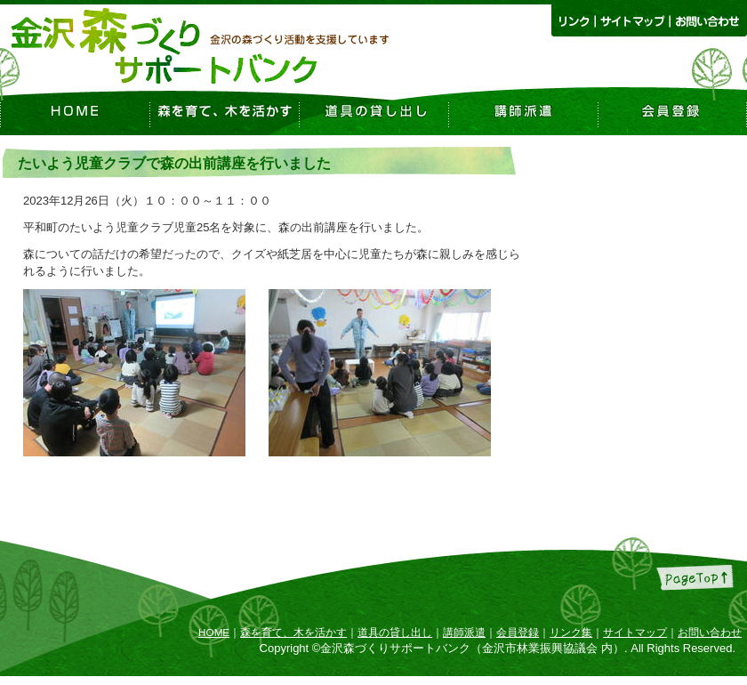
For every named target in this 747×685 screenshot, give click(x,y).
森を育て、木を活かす (293, 632)
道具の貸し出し (394, 632)
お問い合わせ (710, 632)
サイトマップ (635, 632)
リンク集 (571, 632)
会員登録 (517, 632)
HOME (213, 632)
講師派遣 (464, 632)
